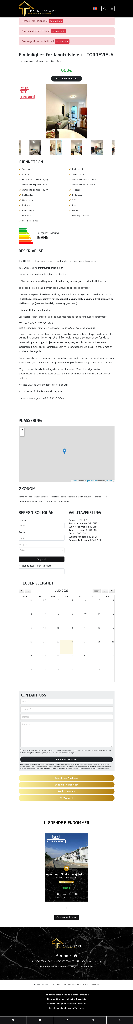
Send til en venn (66, 791)
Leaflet (74, 481)
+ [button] (22, 430)
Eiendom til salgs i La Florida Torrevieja (66, 999)
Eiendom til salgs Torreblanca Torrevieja (66, 1003)
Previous (22, 111)
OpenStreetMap (91, 481)
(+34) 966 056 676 (65, 961)
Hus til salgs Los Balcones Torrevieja (66, 1008)
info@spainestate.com (91, 961)
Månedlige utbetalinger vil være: (35, 565)
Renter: (22, 532)
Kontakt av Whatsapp (66, 778)
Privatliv (76, 984)
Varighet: (23, 544)
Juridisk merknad (63, 984)
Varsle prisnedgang (66, 78)
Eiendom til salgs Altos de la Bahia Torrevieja (66, 994)
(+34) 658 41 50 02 (44, 961)
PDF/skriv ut (66, 798)
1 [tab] (66, 908)
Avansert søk (56, 21)
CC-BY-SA (109, 481)
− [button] (22, 434)
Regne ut (41, 559)
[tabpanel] (66, 868)
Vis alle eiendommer (66, 917)
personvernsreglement (97, 750)
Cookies (86, 984)
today (96, 591)
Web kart (95, 984)
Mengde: (23, 520)
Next (111, 111)
